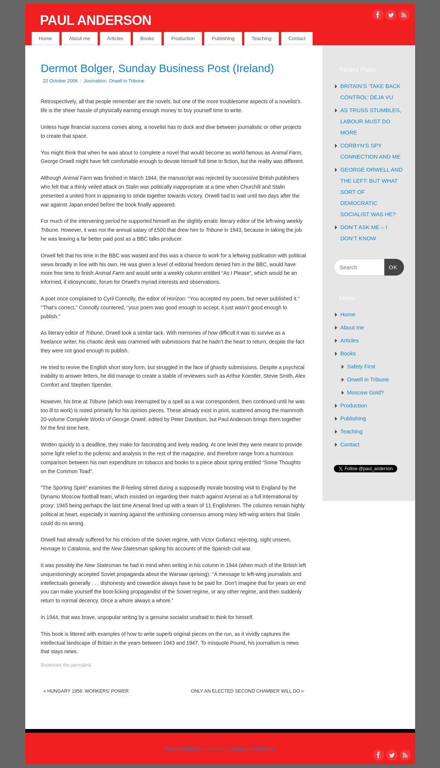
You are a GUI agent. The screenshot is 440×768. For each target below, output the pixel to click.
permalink (81, 665)
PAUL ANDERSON (95, 20)
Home (45, 38)
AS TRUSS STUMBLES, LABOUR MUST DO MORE (370, 121)
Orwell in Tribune (126, 81)
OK (391, 266)
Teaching (261, 38)
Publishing (223, 38)
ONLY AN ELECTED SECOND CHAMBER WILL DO (247, 691)
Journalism (95, 81)
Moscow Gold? (365, 392)
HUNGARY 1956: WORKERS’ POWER (86, 691)
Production (183, 38)
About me (79, 38)
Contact (297, 38)
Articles (115, 38)
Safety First (361, 366)
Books (147, 38)
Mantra (239, 749)
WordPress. (264, 749)
